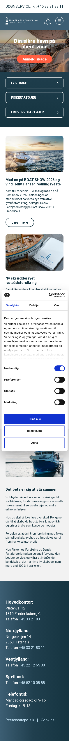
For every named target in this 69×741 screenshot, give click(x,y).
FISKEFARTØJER (35, 97)
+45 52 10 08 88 (32, 683)
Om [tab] (56, 305)
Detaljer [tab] (34, 305)
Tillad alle (34, 418)
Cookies (47, 720)
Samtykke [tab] (12, 305)
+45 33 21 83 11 (32, 619)
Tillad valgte (34, 430)
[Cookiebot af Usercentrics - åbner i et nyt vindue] (49, 295)
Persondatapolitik (20, 720)
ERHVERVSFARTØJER (35, 112)
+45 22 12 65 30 (32, 665)
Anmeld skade (34, 59)
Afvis (34, 442)
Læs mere (19, 222)
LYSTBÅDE (35, 83)
